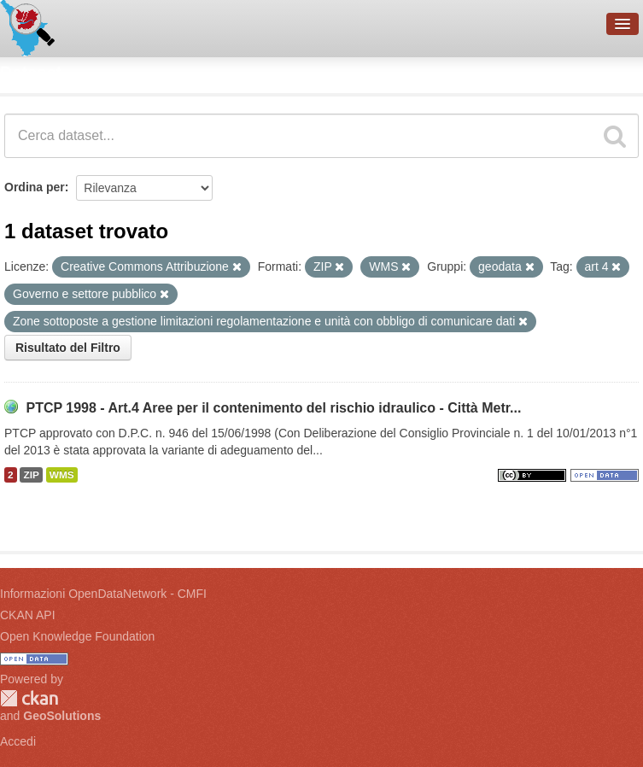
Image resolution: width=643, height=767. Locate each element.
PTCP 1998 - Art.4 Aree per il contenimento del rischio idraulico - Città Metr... (273, 408)
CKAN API (28, 615)
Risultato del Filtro (67, 347)
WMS (62, 475)
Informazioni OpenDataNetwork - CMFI (103, 593)
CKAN (29, 698)
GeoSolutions (62, 716)
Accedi (18, 741)
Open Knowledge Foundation (77, 636)
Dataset (30, 72)
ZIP (30, 475)
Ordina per (34, 187)
